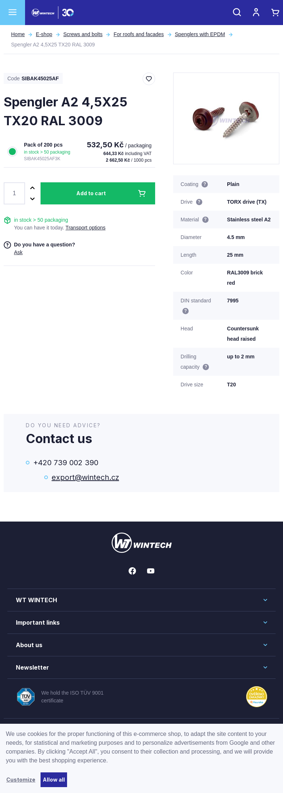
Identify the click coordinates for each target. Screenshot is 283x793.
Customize (20, 779)
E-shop (44, 34)
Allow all (54, 779)
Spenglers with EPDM (200, 34)
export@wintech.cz (85, 477)
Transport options (85, 228)
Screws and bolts (83, 34)
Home (18, 34)
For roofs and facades (138, 34)
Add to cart (91, 193)
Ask (18, 252)
